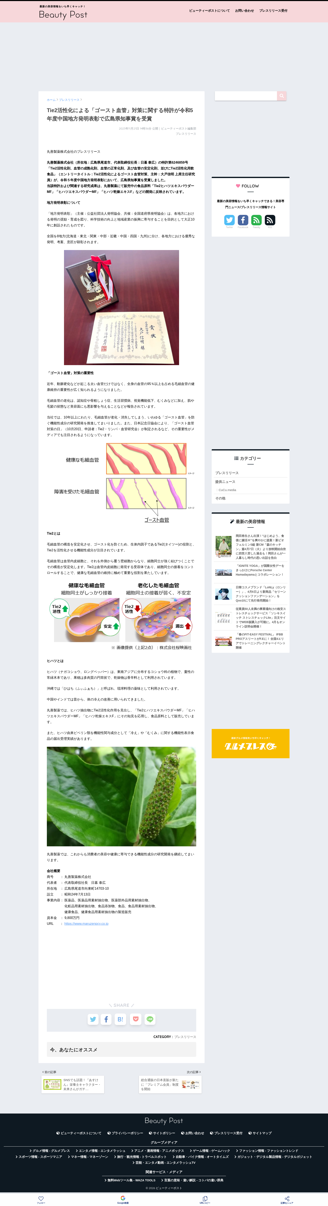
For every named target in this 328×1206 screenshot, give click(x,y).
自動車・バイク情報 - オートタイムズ (202, 1159)
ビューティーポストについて (209, 10)
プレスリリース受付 (273, 10)
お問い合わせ (244, 10)
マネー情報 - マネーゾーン (89, 1159)
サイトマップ (262, 1135)
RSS (270, 227)
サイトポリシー (164, 1135)
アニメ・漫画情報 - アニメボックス (159, 1153)
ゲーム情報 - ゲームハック (211, 1153)
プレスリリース (184, 1037)
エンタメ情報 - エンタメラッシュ (102, 1153)
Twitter (229, 227)
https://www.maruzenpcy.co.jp (86, 923)
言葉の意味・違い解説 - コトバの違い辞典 (193, 1182)
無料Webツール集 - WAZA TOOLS (131, 1182)
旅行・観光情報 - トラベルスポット (142, 1159)
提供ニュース (226, 482)
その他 (220, 499)
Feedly (256, 227)
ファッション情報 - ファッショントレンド (268, 1153)
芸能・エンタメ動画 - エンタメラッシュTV (165, 1165)
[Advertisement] (164, 55)
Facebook (243, 227)
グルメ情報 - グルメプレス (51, 1153)
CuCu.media (227, 490)
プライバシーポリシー (127, 1135)
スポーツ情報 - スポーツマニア (40, 1159)
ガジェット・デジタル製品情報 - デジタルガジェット (274, 1159)
